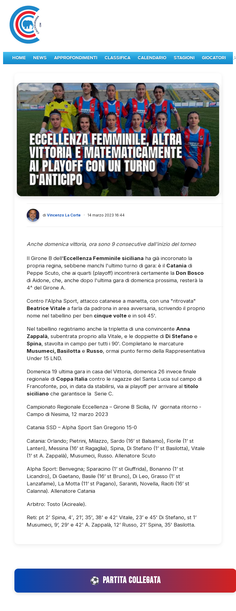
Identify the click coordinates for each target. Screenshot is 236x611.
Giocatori (214, 57)
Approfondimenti (75, 57)
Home (19, 57)
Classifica (117, 57)
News (40, 57)
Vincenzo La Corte (64, 215)
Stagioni (184, 57)
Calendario (152, 57)
